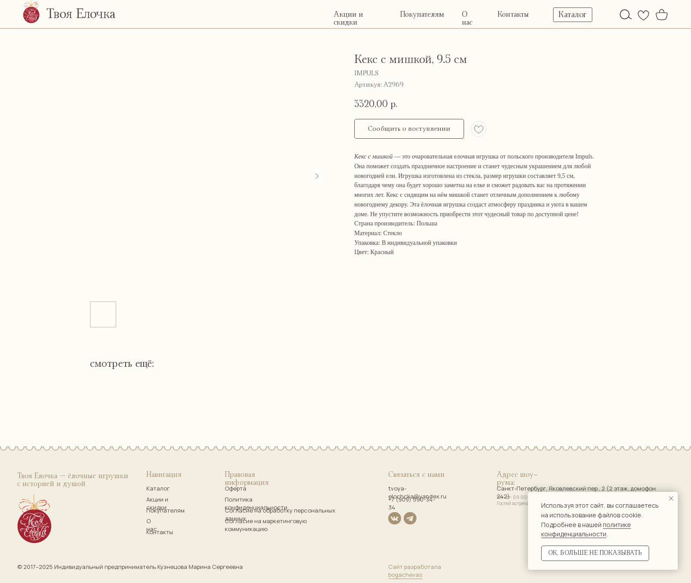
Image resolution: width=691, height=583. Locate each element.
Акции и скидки (157, 503)
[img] (625, 14)
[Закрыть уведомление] (671, 498)
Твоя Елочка (80, 14)
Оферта (235, 488)
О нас (151, 525)
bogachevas (405, 575)
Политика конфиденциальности (256, 503)
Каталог (158, 488)
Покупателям (422, 14)
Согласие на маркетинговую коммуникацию (266, 525)
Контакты (513, 14)
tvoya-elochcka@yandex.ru (417, 492)
